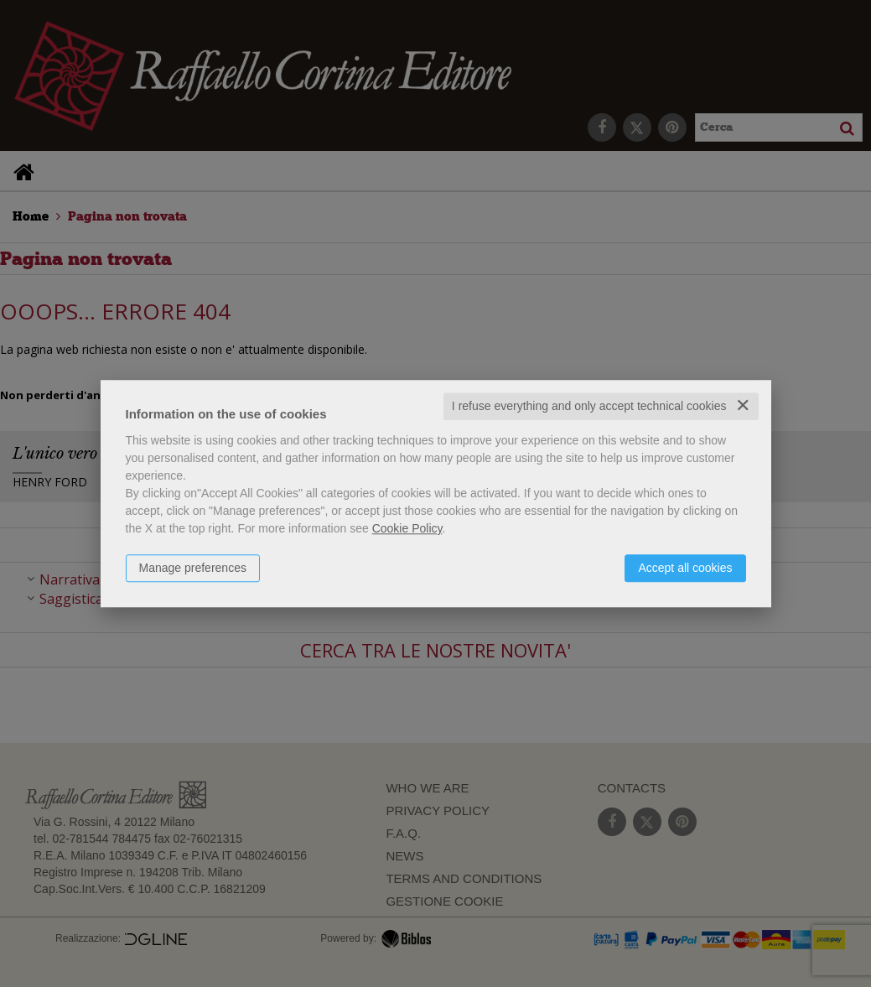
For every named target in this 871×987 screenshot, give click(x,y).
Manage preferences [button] (192, 567)
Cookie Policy (407, 528)
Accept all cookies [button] (685, 567)
